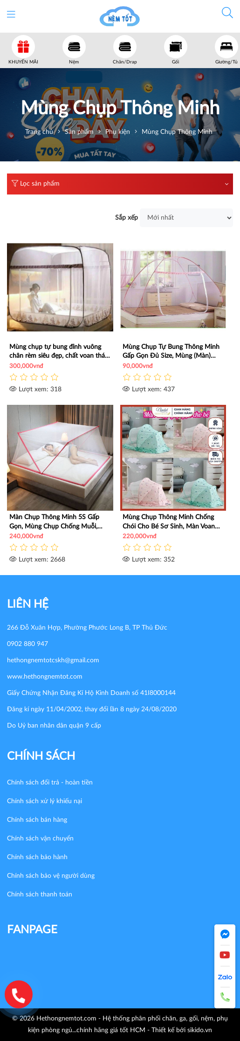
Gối (175, 62)
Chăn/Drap (125, 62)
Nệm (74, 62)
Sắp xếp (126, 218)
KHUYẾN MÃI (23, 62)
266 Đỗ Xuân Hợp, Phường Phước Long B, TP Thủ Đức (87, 628)
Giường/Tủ (226, 62)
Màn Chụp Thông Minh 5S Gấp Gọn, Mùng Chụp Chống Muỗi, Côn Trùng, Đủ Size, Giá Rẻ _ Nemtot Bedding (54, 522)
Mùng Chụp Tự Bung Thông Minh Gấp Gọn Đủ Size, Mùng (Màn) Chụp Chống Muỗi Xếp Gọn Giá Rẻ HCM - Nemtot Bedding (172, 352)
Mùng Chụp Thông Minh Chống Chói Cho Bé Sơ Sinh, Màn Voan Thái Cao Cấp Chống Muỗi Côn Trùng (169, 522)
